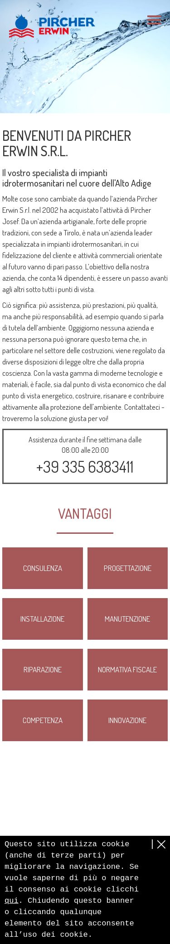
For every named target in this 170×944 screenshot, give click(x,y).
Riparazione (43, 669)
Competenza (43, 720)
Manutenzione (127, 618)
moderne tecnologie (129, 373)
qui (12, 900)
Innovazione (127, 720)
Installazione (42, 618)
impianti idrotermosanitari (84, 244)
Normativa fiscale (127, 669)
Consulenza (42, 568)
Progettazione (127, 568)
